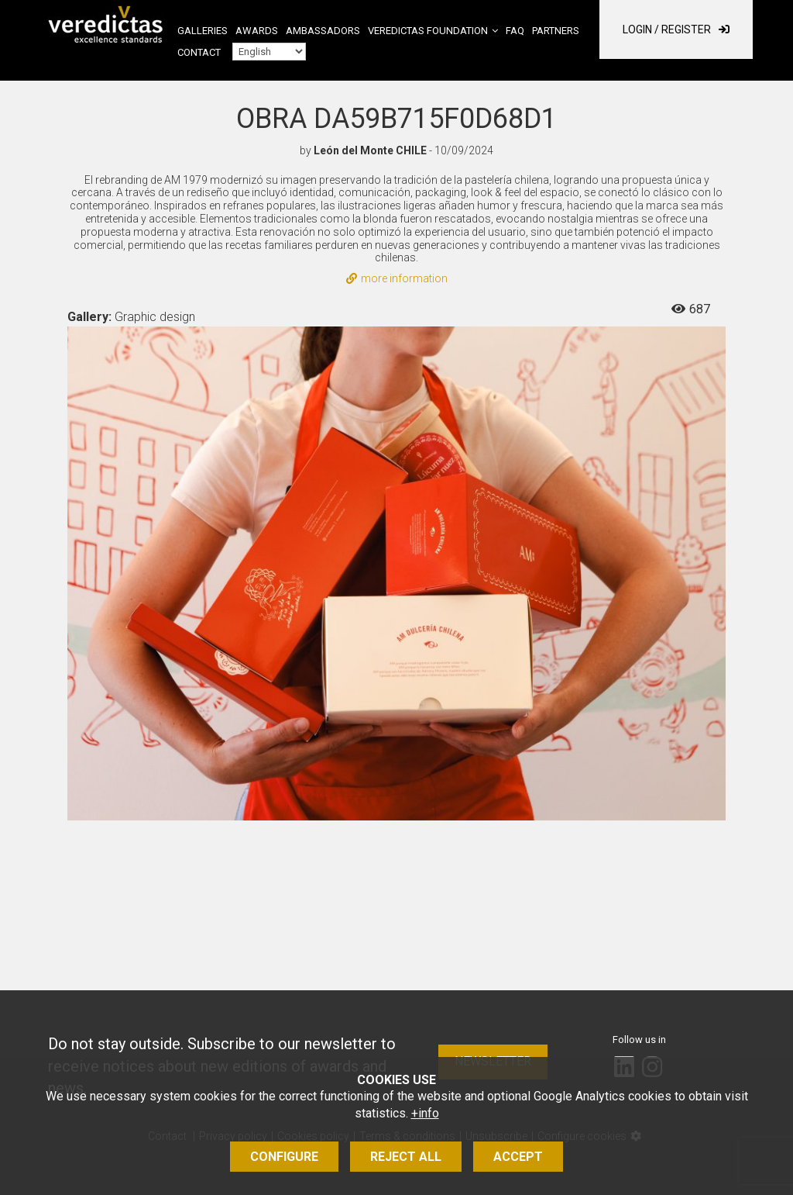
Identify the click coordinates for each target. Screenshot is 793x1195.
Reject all (405, 1156)
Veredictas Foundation (428, 30)
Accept (518, 1156)
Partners (555, 30)
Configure (284, 1156)
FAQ (515, 30)
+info (425, 1113)
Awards (256, 30)
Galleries (202, 30)
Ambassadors (323, 30)
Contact (199, 52)
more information (397, 278)
